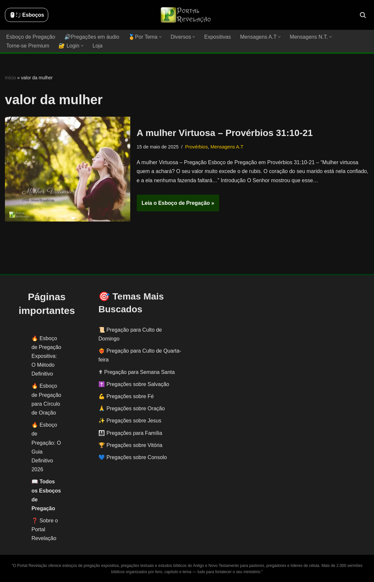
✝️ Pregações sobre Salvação (133, 384)
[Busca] (363, 15)
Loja (97, 45)
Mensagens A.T (226, 146)
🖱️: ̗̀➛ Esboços (26, 15)
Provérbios (196, 146)
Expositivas (217, 37)
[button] (160, 37)
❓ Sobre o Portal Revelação (44, 529)
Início (10, 77)
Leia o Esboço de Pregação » (175, 204)
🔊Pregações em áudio (91, 37)
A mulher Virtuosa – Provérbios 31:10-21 (225, 133)
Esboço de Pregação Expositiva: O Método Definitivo (46, 356)
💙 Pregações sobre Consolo (132, 457)
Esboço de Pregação (30, 37)
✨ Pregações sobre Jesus (129, 420)
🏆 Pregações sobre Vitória (130, 445)
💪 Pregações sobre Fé (126, 396)
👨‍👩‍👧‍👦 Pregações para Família (130, 433)
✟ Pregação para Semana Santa (136, 372)
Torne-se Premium (27, 45)
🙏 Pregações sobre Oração (131, 408)
